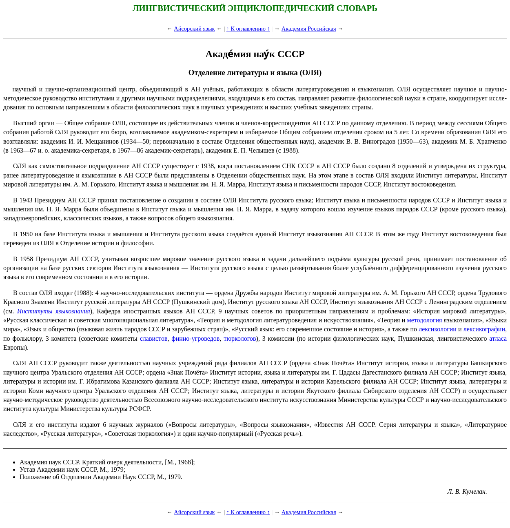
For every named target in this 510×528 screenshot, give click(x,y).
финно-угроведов (195, 338)
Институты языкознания (53, 311)
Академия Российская (309, 28)
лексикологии (438, 329)
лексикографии (484, 329)
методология (424, 320)
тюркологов (240, 338)
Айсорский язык (194, 28)
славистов (154, 338)
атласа (498, 338)
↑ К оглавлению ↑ (248, 28)
